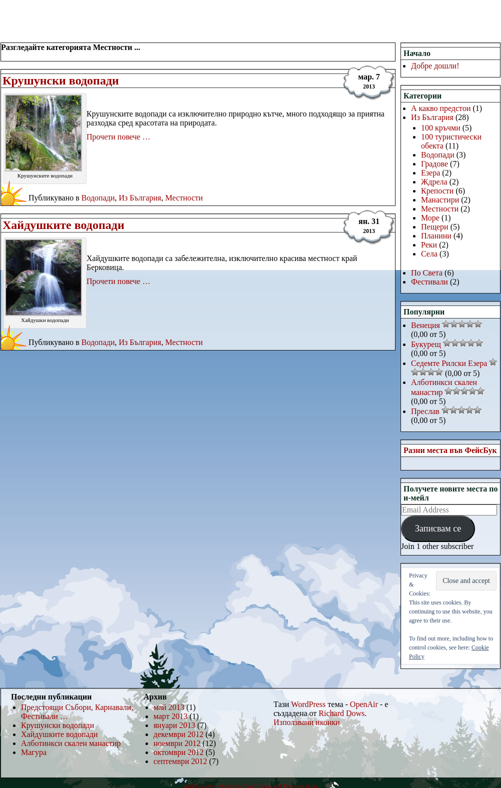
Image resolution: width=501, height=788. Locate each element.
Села (429, 254)
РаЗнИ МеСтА (52, 12)
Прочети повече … (118, 136)
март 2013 (171, 716)
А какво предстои (440, 108)
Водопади (98, 198)
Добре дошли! (435, 66)
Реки (429, 244)
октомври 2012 (179, 752)
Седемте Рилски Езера (449, 363)
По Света (426, 272)
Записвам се (438, 529)
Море (430, 218)
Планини (436, 236)
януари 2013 (174, 725)
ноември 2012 (177, 743)
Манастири (440, 200)
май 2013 (169, 707)
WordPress (308, 704)
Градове (434, 164)
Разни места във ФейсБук (450, 450)
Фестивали (429, 282)
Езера (430, 172)
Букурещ (426, 344)
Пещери (434, 226)
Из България (139, 198)
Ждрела (434, 182)
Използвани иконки (307, 722)
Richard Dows (341, 713)
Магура (33, 752)
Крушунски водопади (60, 80)
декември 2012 (179, 734)
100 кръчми (440, 128)
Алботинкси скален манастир (71, 743)
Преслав (425, 411)
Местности (183, 198)
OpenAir (364, 704)
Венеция (425, 325)
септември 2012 (180, 761)
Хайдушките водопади (63, 225)
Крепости (437, 190)
